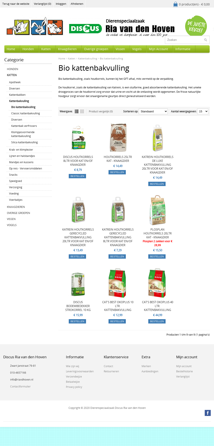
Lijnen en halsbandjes (22, 156)
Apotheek (15, 82)
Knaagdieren (67, 49)
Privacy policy (74, 387)
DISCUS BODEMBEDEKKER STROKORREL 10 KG (78, 306)
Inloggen (61, 4)
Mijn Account (158, 49)
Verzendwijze (74, 376)
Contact (108, 366)
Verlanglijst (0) (42, 4)
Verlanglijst (183, 376)
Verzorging (15, 187)
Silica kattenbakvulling (24, 142)
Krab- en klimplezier (21, 149)
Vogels (137, 49)
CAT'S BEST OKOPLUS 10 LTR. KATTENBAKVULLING (117, 306)
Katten (46, 49)
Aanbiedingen (150, 371)
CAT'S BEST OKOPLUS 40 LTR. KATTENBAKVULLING (157, 306)
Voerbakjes (15, 200)
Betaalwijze (73, 382)
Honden (28, 49)
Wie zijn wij (72, 366)
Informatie (182, 49)
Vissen (120, 49)
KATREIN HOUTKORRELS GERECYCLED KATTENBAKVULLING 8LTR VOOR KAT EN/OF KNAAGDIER (118, 237)
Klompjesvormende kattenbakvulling (23, 134)
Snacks (13, 175)
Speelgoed (15, 181)
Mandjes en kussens (21, 162)
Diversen (14, 88)
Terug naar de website (15, 4)
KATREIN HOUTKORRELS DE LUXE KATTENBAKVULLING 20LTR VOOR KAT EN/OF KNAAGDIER (157, 164)
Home (11, 49)
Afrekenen (77, 4)
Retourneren (111, 371)
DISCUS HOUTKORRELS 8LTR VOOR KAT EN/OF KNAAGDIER (78, 161)
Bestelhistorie (184, 371)
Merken (146, 366)
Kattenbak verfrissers (24, 126)
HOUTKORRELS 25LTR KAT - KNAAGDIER (118, 159)
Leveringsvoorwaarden (80, 371)
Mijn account (184, 366)
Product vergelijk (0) (101, 111)
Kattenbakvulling (19, 101)
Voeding (14, 193)
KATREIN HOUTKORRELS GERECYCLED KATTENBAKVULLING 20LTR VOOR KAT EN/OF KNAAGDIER (78, 237)
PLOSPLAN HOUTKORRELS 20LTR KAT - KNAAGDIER (158, 233)
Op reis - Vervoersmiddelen (25, 168)
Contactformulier (20, 386)
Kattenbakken (17, 95)
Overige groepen (96, 49)
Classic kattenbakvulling (25, 113)
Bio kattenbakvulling (23, 107)
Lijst (76, 111)
